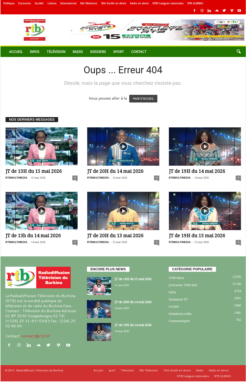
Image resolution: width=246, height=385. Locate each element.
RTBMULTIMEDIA (16, 177)
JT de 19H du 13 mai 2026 (197, 235)
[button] (238, 51)
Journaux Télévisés (183, 285)
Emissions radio (180, 314)
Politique (8, 3)
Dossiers (98, 52)
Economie (24, 3)
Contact (139, 52)
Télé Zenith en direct (113, 3)
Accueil (16, 52)
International (68, 3)
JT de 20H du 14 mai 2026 (115, 171)
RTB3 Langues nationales (168, 3)
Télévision (56, 52)
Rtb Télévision (88, 3)
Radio (78, 52)
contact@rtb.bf (35, 336)
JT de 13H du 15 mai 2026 (34, 171)
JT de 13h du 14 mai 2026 (33, 235)
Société (39, 3)
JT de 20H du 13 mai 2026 (115, 235)
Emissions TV (178, 299)
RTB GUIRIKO (195, 3)
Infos (34, 52)
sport (118, 52)
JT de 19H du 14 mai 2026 (197, 171)
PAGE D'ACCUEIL (143, 99)
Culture (51, 3)
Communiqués (179, 321)
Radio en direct (139, 3)
